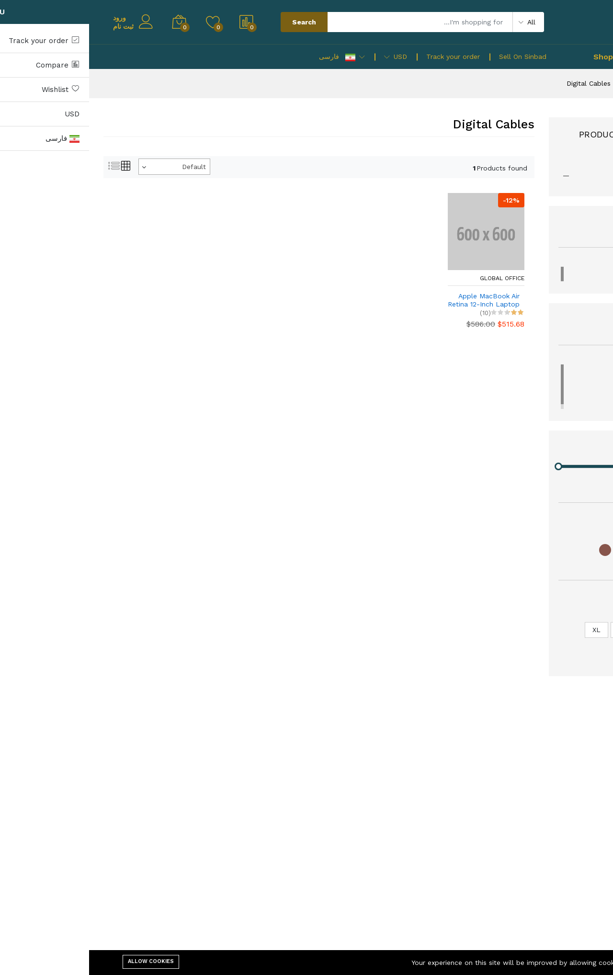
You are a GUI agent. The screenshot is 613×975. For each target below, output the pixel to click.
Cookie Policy (557, 962)
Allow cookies (62, 961)
